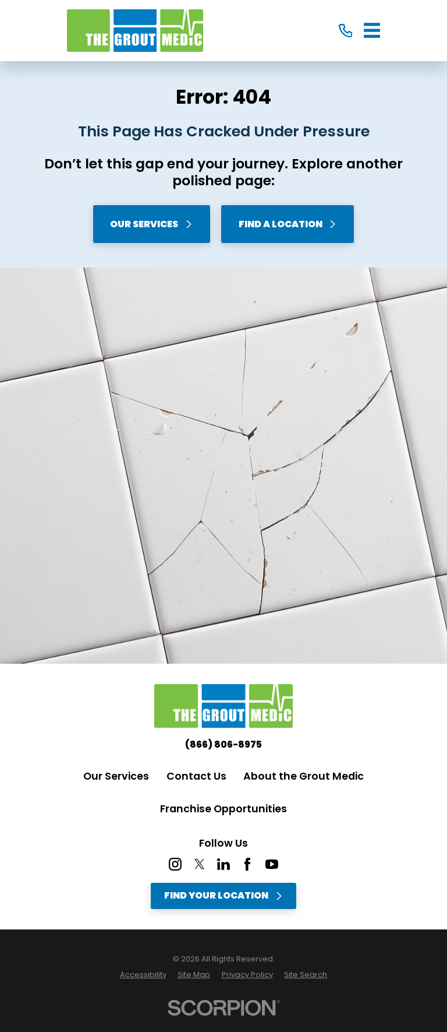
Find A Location (288, 224)
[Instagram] (175, 864)
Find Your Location (223, 895)
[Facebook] (247, 864)
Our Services (151, 224)
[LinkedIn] (223, 864)
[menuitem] (143, 975)
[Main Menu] (372, 30)
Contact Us (196, 776)
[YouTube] (271, 864)
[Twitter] (199, 864)
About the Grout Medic (303, 776)
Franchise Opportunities (223, 809)
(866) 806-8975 (223, 744)
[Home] (135, 30)
